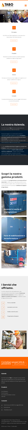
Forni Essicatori (4, 393)
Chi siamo (14, 32)
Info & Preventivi (19, 364)
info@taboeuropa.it (8, 409)
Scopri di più (13, 40)
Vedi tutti (3, 396)
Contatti (14, 96)
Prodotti (14, 53)
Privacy (9, 426)
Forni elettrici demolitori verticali (8, 394)
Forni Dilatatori (4, 391)
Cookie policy (14, 426)
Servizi (14, 74)
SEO (2, 426)
